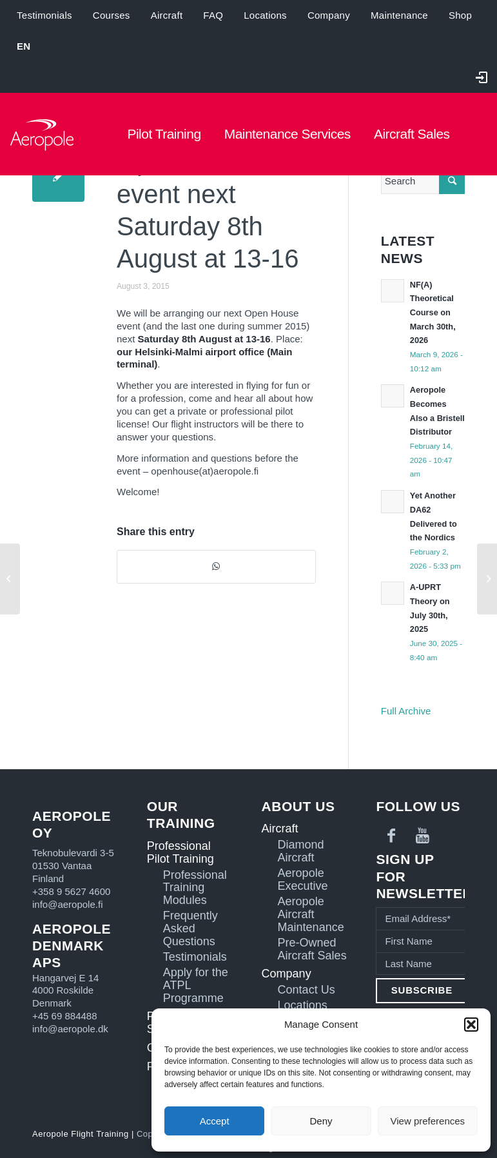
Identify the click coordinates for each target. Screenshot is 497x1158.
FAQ (213, 15)
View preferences (428, 1120)
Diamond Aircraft (301, 851)
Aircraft (167, 15)
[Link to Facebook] (391, 835)
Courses (111, 15)
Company (328, 15)
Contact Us (306, 990)
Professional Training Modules (195, 888)
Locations (265, 15)
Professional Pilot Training (180, 852)
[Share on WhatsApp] (216, 567)
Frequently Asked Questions (190, 929)
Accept (214, 1120)
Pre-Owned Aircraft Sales (312, 949)
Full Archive (406, 710)
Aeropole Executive (303, 879)
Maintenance (399, 15)
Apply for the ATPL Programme (195, 986)
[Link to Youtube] (422, 835)
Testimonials (44, 15)
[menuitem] (23, 46)
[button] (471, 1024)
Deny (320, 1120)
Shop (460, 15)
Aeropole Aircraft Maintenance (311, 915)
